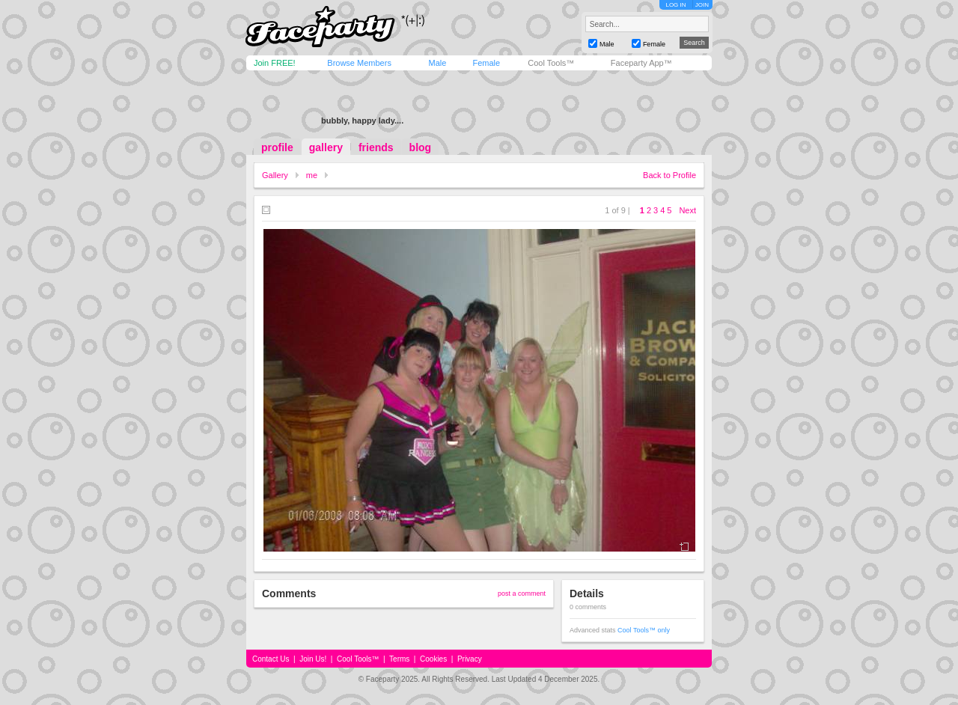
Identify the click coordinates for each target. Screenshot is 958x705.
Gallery (275, 175)
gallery (326, 147)
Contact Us (270, 659)
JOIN (702, 4)
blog (420, 147)
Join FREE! (275, 62)
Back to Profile (669, 175)
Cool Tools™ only (643, 630)
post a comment (522, 593)
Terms (399, 659)
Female (486, 62)
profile (277, 147)
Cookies (433, 659)
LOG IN (675, 4)
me (311, 175)
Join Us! (312, 659)
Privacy (469, 659)
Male (437, 62)
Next (687, 210)
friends (376, 147)
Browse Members (359, 62)
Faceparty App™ (641, 62)
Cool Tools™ (551, 62)
